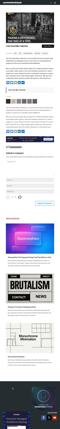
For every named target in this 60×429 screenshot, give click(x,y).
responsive (45, 53)
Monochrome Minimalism (16, 357)
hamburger (37, 53)
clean (15, 53)
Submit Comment (44, 203)
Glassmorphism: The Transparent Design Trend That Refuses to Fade (29, 257)
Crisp (20, 53)
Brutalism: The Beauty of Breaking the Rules (22, 307)
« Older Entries (12, 372)
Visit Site (48, 46)
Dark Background (28, 53)
